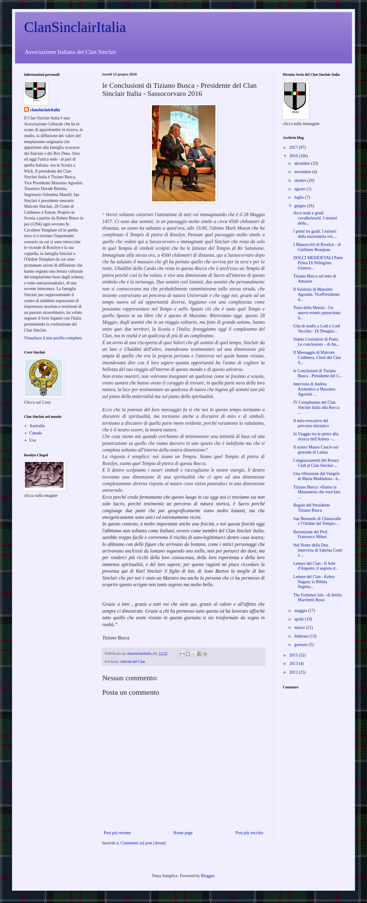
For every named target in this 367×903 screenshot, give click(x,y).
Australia (37, 426)
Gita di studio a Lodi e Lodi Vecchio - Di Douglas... (316, 328)
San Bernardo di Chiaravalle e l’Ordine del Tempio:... (317, 521)
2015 (294, 655)
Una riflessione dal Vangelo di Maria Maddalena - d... (317, 476)
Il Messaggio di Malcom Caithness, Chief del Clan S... (317, 357)
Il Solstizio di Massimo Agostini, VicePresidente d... (316, 294)
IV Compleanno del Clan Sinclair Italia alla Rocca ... (316, 407)
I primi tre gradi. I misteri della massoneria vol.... (315, 234)
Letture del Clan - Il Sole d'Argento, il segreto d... (315, 566)
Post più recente (117, 833)
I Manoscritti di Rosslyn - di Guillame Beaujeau (317, 247)
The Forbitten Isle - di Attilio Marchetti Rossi (317, 597)
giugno (300, 206)
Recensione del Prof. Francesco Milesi (310, 534)
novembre (303, 172)
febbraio (301, 636)
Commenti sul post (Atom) (143, 843)
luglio (299, 197)
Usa (32, 440)
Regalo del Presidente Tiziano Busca (311, 508)
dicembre (302, 163)
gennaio (301, 644)
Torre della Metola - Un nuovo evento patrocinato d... (317, 312)
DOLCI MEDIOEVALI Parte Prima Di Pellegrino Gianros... (318, 263)
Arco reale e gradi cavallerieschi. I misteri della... (315, 218)
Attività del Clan (132, 662)
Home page (183, 833)
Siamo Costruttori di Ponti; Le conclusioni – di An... (316, 342)
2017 (294, 147)
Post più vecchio (249, 833)
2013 (294, 663)
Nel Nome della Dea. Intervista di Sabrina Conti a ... (317, 550)
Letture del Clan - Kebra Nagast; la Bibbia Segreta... (314, 581)
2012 (294, 672)
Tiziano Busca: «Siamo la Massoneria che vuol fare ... (316, 492)
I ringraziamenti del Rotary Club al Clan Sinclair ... (316, 463)
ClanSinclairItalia (75, 27)
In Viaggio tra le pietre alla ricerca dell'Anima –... (315, 436)
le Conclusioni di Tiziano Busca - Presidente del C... (317, 373)
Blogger (207, 876)
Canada (35, 433)
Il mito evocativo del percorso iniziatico (311, 423)
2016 (294, 156)
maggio (301, 610)
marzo (300, 627)
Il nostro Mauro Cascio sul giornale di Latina (315, 450)
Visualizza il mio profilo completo (53, 338)
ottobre (300, 180)
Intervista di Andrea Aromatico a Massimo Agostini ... (314, 389)
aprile (299, 619)
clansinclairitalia (45, 110)
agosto (300, 189)
